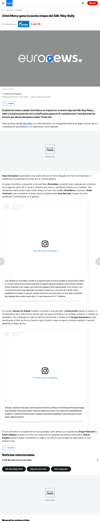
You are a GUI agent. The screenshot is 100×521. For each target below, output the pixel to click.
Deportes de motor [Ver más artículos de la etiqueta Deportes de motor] (38, 469)
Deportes (18, 10)
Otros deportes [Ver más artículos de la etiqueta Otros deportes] (61, 469)
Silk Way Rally (25, 123)
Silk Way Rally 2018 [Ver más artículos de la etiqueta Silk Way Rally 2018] (14, 469)
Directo (92, 3)
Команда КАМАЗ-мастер (30, 422)
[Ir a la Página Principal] (9, 3)
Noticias (9, 10)
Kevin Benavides (30, 301)
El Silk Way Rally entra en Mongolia (17, 460)
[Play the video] (50, 58)
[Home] (3, 10)
